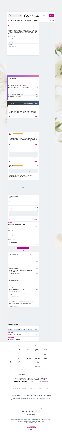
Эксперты (29, 20)
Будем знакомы (37, 366)
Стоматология (37, 348)
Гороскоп (11, 369)
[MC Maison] (23, 395)
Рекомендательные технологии (31, 427)
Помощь (23, 386)
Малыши (45, 345)
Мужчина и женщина (30, 345)
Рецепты (11, 361)
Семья (28, 349)
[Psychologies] (39, 395)
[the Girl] (44, 395)
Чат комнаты (12, 344)
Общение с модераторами (22, 373)
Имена (45, 354)
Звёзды (45, 358)
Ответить (35, 116)
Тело (18, 362)
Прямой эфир (35, 20)
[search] (47, 20)
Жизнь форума (21, 369)
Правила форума (30, 386)
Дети (45, 344)
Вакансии (47, 388)
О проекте (16, 386)
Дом (10, 358)
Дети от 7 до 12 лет (46, 348)
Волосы (19, 361)
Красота (19, 358)
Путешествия (37, 362)
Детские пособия (46, 355)
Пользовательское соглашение (41, 386)
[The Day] (18, 395)
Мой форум (13, 20)
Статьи (51, 15)
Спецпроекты (41, 388)
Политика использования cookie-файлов (19, 388)
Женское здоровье (38, 345)
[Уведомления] (53, 20)
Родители (28, 350)
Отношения (29, 344)
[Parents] (49, 395)
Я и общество (20, 344)
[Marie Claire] (33, 395)
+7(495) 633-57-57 (32, 426)
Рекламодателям (32, 388)
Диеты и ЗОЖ (37, 350)
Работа (19, 348)
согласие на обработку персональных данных (27, 378)
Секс (27, 348)
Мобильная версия (32, 414)
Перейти (36, 103)
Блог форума (20, 370)
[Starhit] (28, 395)
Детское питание (46, 350)
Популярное (23, 20)
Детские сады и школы (47, 353)
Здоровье (37, 344)
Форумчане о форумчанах (21, 374)
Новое (18, 20)
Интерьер (11, 362)
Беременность (37, 349)
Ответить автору (10, 44)
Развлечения (37, 358)
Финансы (19, 349)
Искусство (36, 361)
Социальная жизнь (20, 345)
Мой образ (29, 358)
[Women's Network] (31, 393)
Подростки (45, 349)
